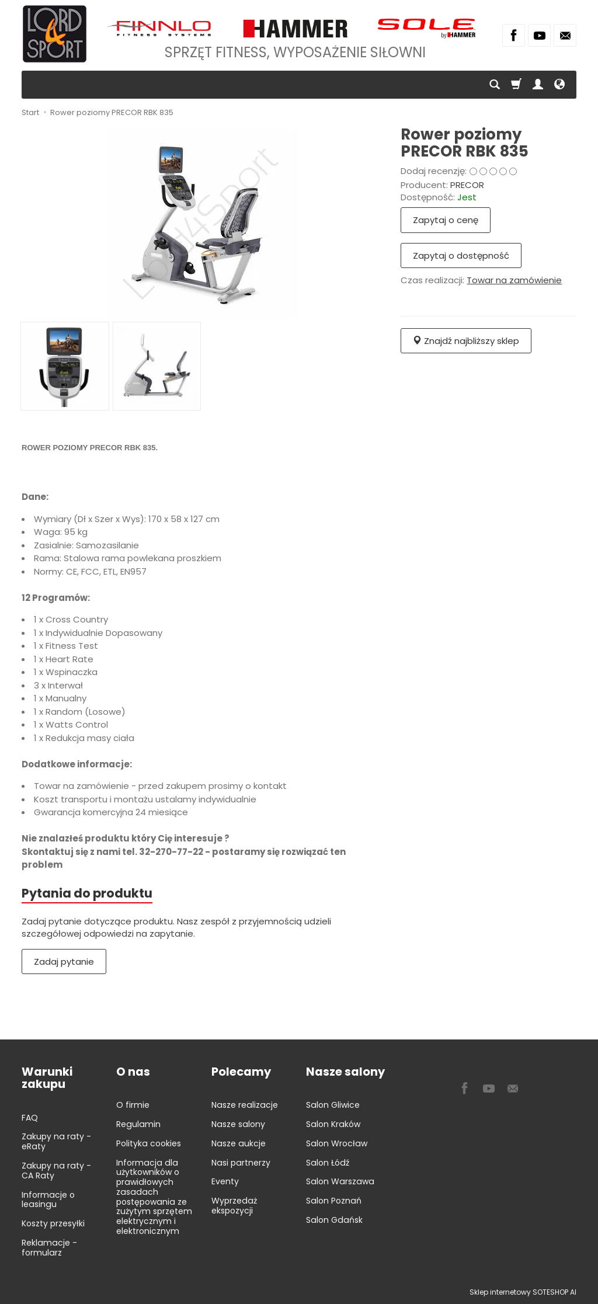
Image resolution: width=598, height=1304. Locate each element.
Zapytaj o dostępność (461, 255)
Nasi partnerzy (240, 1163)
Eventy (225, 1181)
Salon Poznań (333, 1200)
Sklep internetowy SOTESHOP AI (523, 1292)
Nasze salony (238, 1124)
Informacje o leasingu (48, 1200)
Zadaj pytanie (64, 961)
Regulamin (138, 1124)
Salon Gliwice (333, 1105)
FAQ (30, 1118)
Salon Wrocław (336, 1143)
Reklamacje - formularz (49, 1247)
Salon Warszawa (340, 1181)
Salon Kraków (333, 1124)
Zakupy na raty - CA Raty (56, 1170)
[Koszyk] (516, 85)
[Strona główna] (55, 34)
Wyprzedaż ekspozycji (234, 1205)
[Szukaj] (495, 85)
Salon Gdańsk (334, 1220)
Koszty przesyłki (53, 1223)
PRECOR (467, 185)
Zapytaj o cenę (445, 220)
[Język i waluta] (559, 85)
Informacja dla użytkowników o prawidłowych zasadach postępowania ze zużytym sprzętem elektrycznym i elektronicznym (154, 1197)
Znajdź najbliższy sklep (466, 341)
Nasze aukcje (238, 1143)
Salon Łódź (327, 1163)
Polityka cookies (148, 1143)
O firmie (133, 1105)
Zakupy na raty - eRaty (56, 1141)
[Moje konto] (538, 85)
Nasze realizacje (244, 1105)
